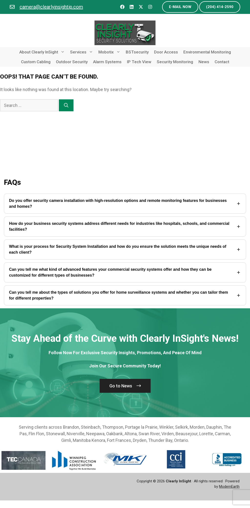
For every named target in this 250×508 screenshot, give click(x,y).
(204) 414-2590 (219, 7)
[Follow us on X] (141, 7)
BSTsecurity (137, 52)
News (203, 61)
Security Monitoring (175, 61)
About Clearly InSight (43, 52)
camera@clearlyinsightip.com (51, 7)
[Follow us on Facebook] (122, 7)
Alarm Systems (107, 61)
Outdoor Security (72, 61)
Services (83, 52)
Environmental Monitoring (207, 52)
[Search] (66, 105)
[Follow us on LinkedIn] (131, 7)
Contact (222, 61)
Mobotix (110, 52)
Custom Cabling (36, 61)
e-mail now (180, 7)
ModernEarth (229, 486)
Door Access (166, 52)
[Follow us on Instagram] (150, 7)
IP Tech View (139, 61)
